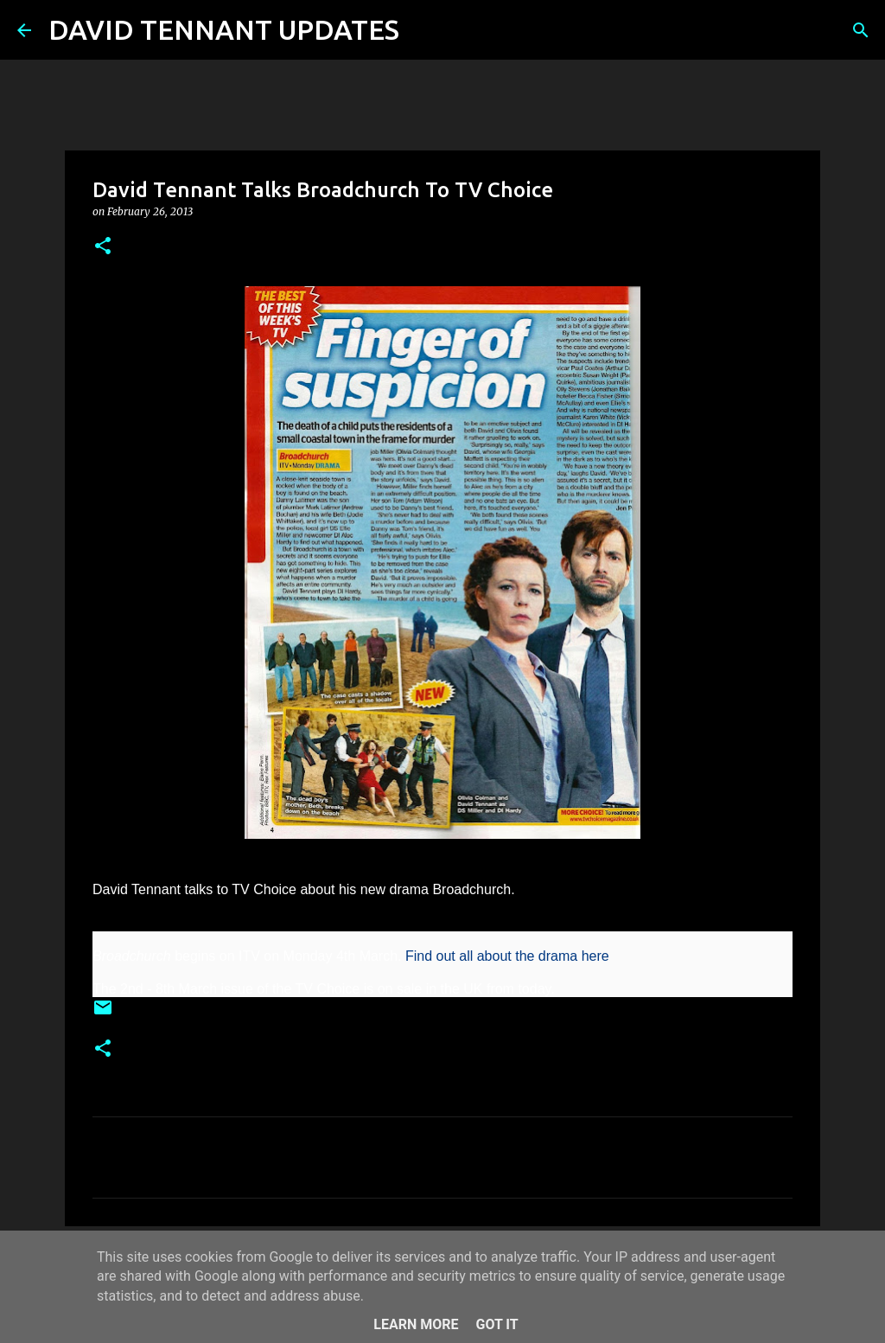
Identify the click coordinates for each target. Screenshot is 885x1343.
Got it (496, 1324)
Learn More (415, 1324)
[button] (102, 247)
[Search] (423, 30)
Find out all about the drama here (507, 956)
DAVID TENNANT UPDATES (223, 29)
